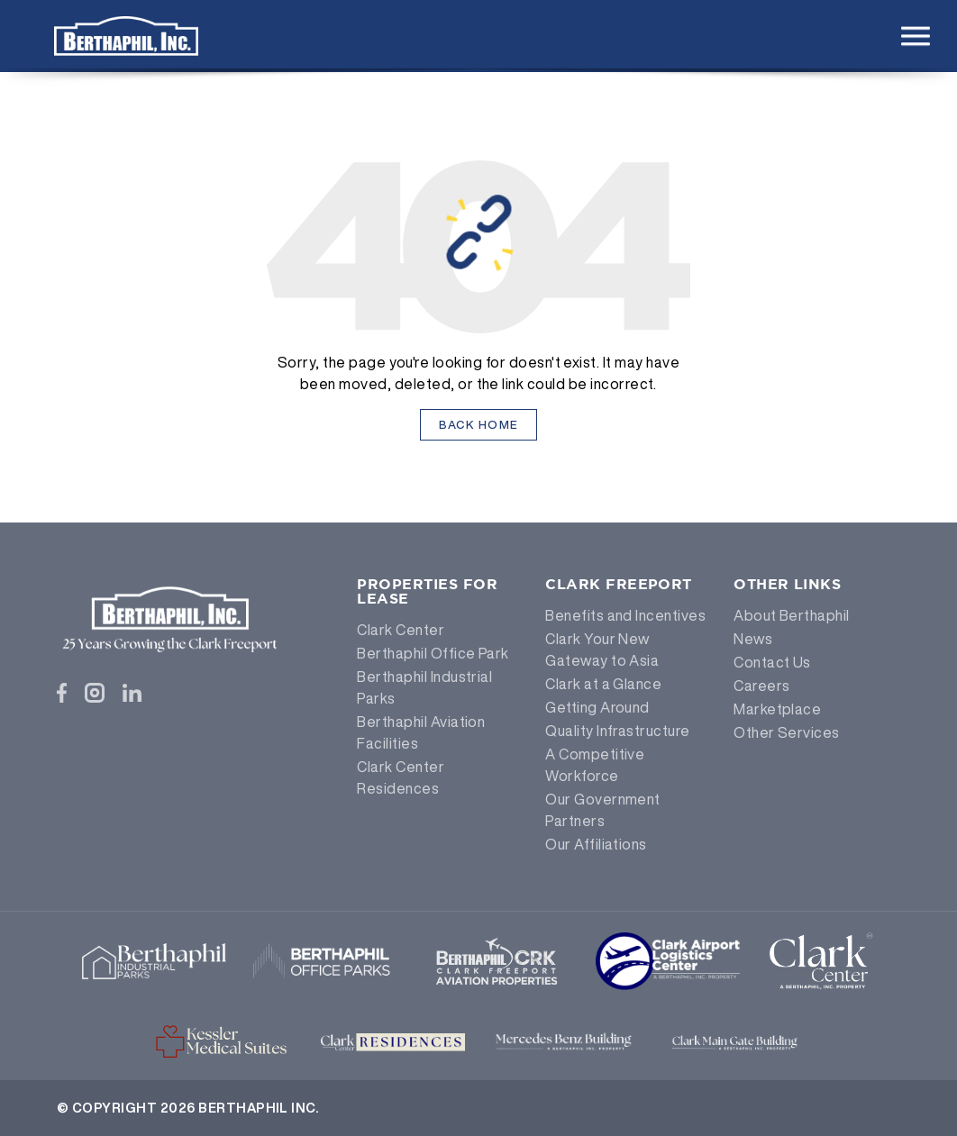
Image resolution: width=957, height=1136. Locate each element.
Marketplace (777, 709)
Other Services (787, 732)
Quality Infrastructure (617, 730)
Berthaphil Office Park (433, 653)
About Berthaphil (792, 615)
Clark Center (400, 630)
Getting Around (597, 707)
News (753, 639)
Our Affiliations (596, 844)
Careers (761, 685)
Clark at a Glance (603, 684)
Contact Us (772, 662)
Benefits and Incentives (625, 615)
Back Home (479, 425)
